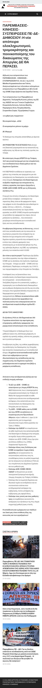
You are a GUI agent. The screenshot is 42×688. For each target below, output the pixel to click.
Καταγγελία (23, 524)
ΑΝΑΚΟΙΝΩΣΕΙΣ (7, 21)
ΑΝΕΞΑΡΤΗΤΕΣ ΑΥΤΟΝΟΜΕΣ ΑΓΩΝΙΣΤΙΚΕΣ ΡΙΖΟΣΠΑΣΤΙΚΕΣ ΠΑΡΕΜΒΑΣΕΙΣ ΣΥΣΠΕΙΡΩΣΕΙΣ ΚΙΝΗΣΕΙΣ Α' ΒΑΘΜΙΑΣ (20, 682)
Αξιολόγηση (16, 522)
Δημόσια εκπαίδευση (10, 524)
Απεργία (24, 522)
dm (21, 70)
